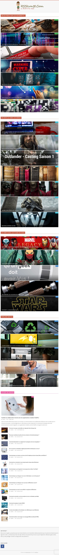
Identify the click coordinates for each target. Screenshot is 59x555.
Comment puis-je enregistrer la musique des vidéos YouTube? (23, 469)
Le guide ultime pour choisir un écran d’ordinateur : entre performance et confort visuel (24, 345)
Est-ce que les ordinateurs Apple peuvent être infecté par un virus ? (24, 448)
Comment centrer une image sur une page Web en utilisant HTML (24, 516)
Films (57, 237)
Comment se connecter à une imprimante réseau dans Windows (24, 462)
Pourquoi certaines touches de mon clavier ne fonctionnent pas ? (24, 435)
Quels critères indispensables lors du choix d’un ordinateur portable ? (19, 372)
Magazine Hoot (28, 552)
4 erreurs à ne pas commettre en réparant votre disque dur (22, 428)
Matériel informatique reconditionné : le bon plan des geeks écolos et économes (26, 331)
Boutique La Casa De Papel (8, 195)
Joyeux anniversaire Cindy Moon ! (10, 263)
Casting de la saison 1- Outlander (10, 164)
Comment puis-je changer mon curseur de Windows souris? (23, 482)
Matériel (56, 321)
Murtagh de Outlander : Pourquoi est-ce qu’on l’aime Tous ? (16, 148)
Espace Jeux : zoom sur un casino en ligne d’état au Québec (16, 110)
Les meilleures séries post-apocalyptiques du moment (15, 210)
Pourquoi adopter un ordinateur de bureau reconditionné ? (16, 385)
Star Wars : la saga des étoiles (9, 309)
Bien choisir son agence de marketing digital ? (13, 84)
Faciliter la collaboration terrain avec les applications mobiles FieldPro (20, 417)
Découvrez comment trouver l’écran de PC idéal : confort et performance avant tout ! (23, 359)
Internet (56, 20)
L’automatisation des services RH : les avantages (13, 44)
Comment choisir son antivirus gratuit (11, 71)
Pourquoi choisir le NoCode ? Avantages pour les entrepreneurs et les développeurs (22, 57)
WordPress (36, 552)
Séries (57, 122)
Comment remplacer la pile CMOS (17, 503)
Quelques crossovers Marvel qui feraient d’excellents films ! (20, 247)
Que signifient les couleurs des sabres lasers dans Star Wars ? (17, 294)
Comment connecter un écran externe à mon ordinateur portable (24, 496)
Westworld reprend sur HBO (8, 225)
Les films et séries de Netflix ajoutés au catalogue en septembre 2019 (22, 132)
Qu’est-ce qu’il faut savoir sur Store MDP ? (12, 97)
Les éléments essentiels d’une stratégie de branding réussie (20, 30)
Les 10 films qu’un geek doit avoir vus (11, 279)
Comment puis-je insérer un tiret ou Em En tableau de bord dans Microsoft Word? (28, 455)
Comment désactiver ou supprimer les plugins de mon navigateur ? (24, 441)
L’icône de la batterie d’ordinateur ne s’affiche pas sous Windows (24, 510)
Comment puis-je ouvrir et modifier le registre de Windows (22, 489)
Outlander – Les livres (7, 179)
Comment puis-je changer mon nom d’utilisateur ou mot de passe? (24, 475)
